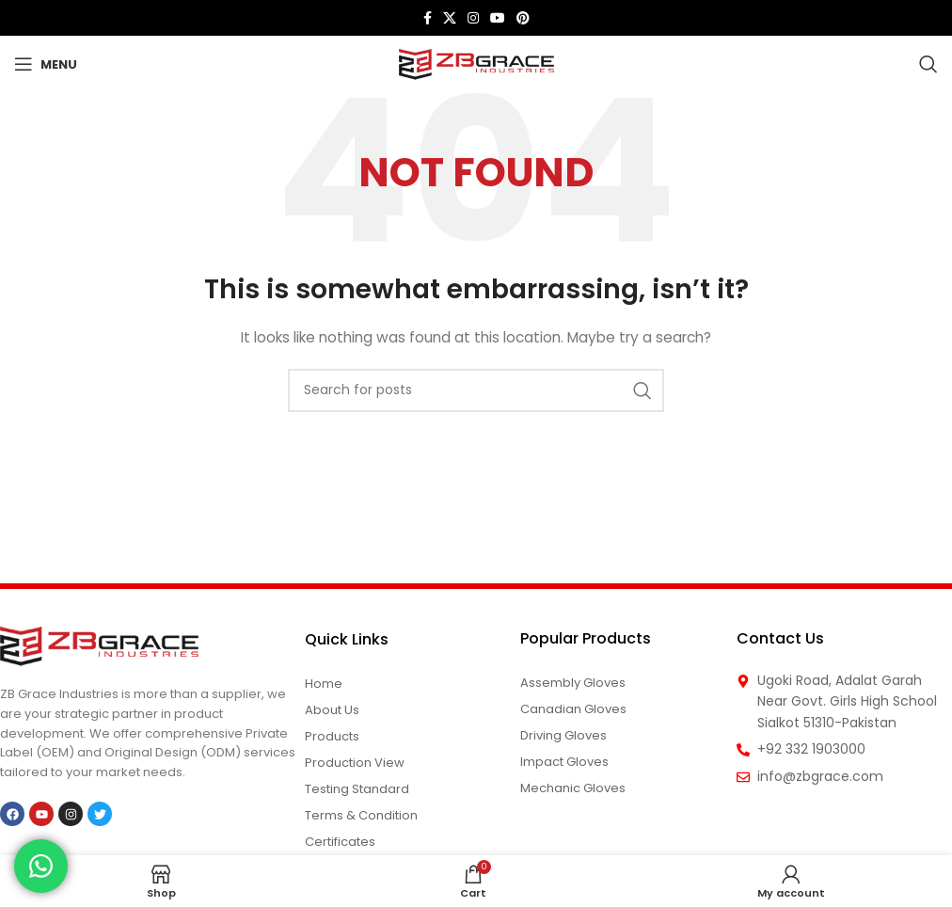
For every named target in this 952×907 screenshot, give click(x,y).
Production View (355, 763)
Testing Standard (357, 789)
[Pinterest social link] (523, 18)
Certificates (340, 842)
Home (323, 683)
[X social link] (449, 18)
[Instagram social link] (473, 18)
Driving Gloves (563, 735)
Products (332, 736)
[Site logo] (476, 63)
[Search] (928, 64)
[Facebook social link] (427, 18)
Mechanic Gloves (573, 788)
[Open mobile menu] (46, 64)
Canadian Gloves (573, 709)
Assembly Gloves (573, 683)
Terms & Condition (361, 815)
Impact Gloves (564, 762)
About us (332, 710)
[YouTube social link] (497, 18)
